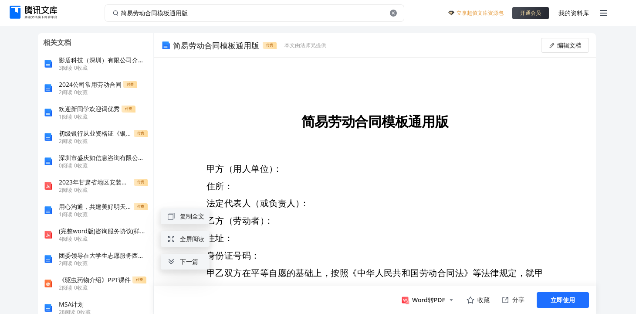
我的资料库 (573, 13)
